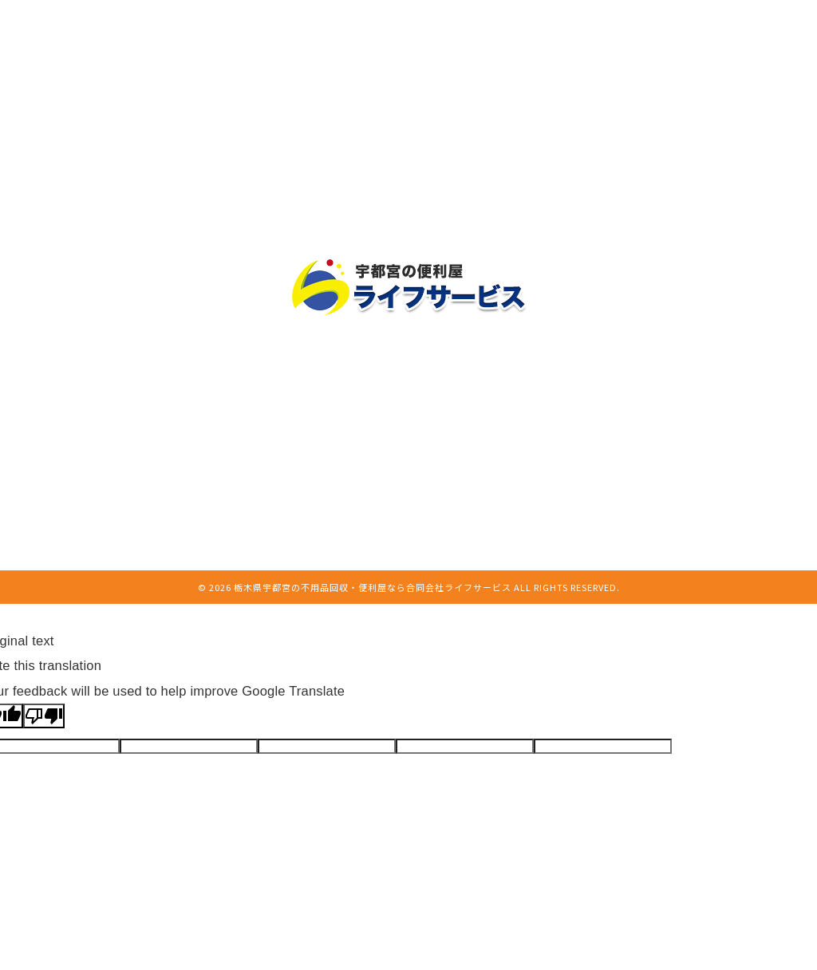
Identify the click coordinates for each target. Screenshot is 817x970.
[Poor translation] (44, 716)
